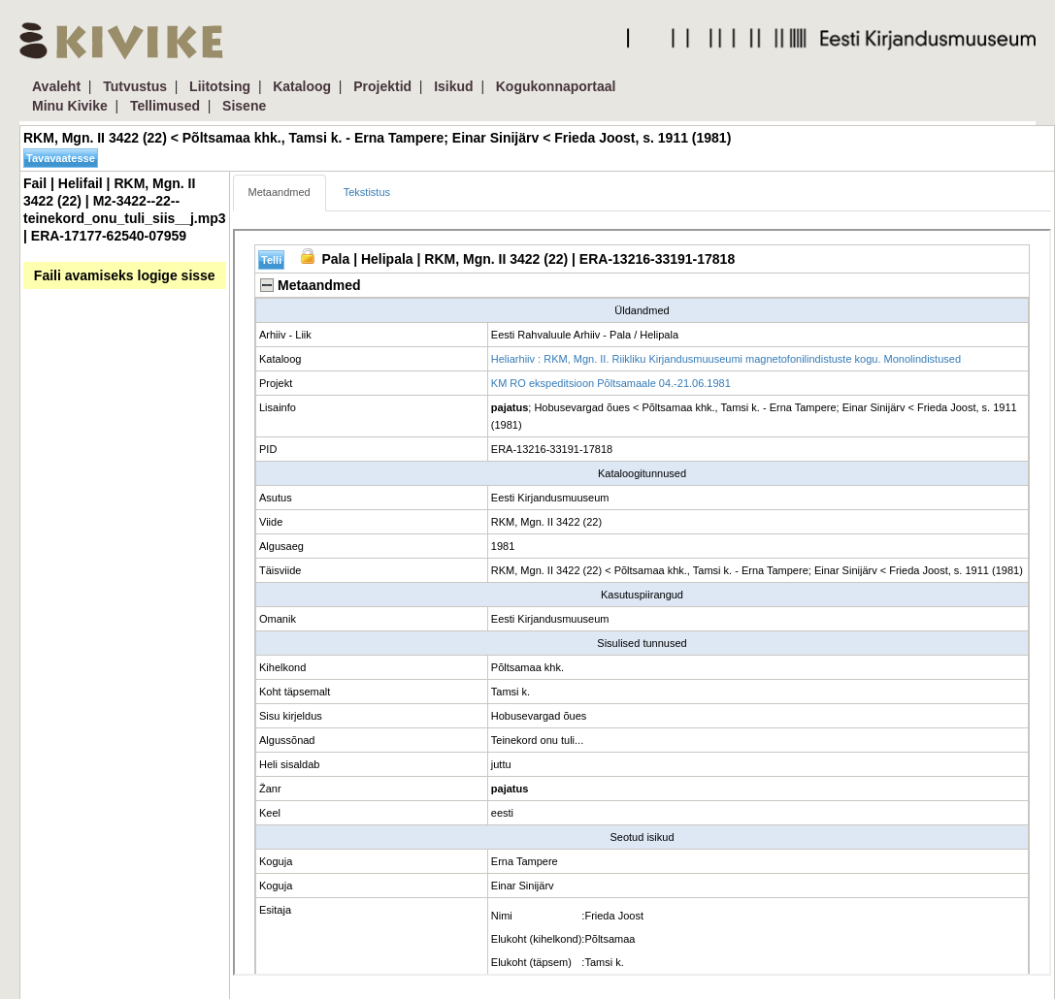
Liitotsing (219, 86)
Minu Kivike (70, 105)
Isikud (453, 86)
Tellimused (165, 105)
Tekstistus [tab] (367, 192)
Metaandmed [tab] (279, 192)
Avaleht (56, 86)
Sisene (244, 105)
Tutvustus (135, 86)
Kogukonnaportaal (556, 86)
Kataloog (302, 86)
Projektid (382, 86)
